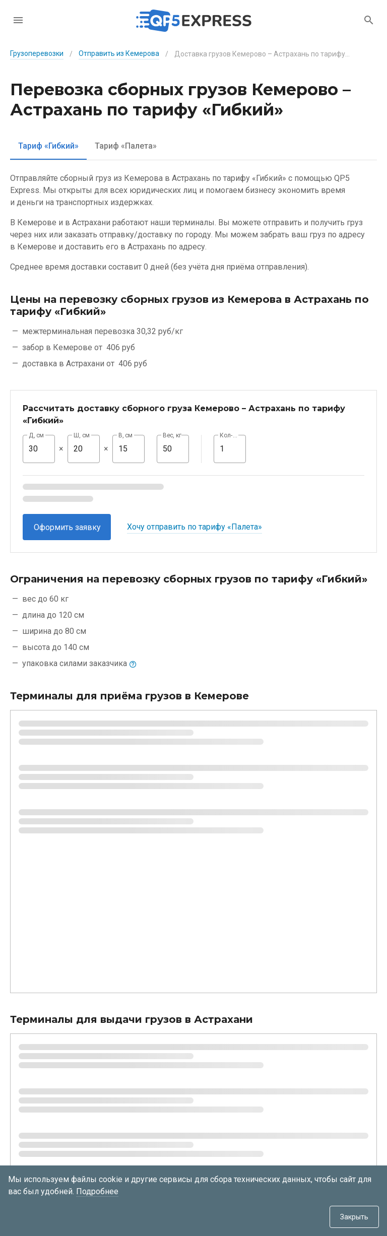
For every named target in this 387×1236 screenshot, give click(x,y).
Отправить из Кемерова (119, 53)
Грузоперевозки (36, 53)
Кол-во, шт (230, 435)
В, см (125, 435)
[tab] (48, 146)
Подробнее (97, 1191)
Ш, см (82, 435)
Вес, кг (172, 435)
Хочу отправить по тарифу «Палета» (194, 527)
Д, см (36, 435)
